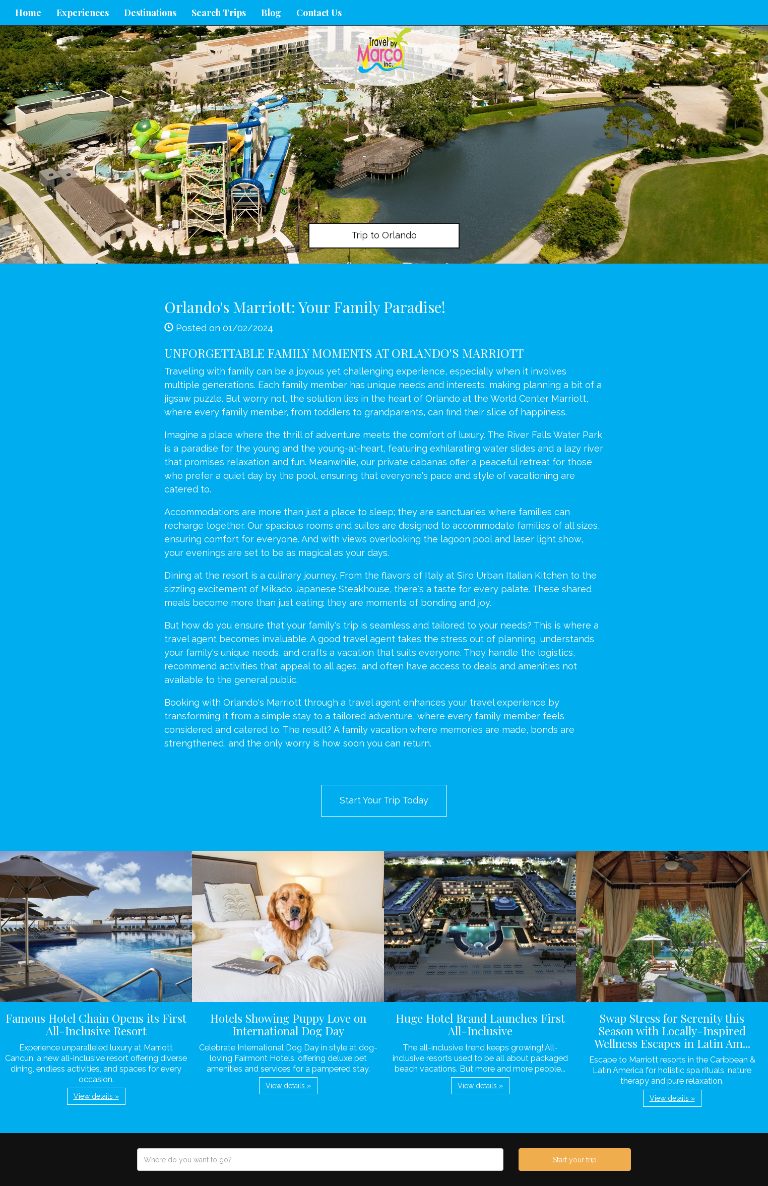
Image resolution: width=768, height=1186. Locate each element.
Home (28, 13)
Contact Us (319, 13)
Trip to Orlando (384, 235)
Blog (271, 13)
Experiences (82, 13)
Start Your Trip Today (384, 800)
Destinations (150, 13)
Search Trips (218, 13)
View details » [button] (96, 1096)
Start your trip (575, 1160)
